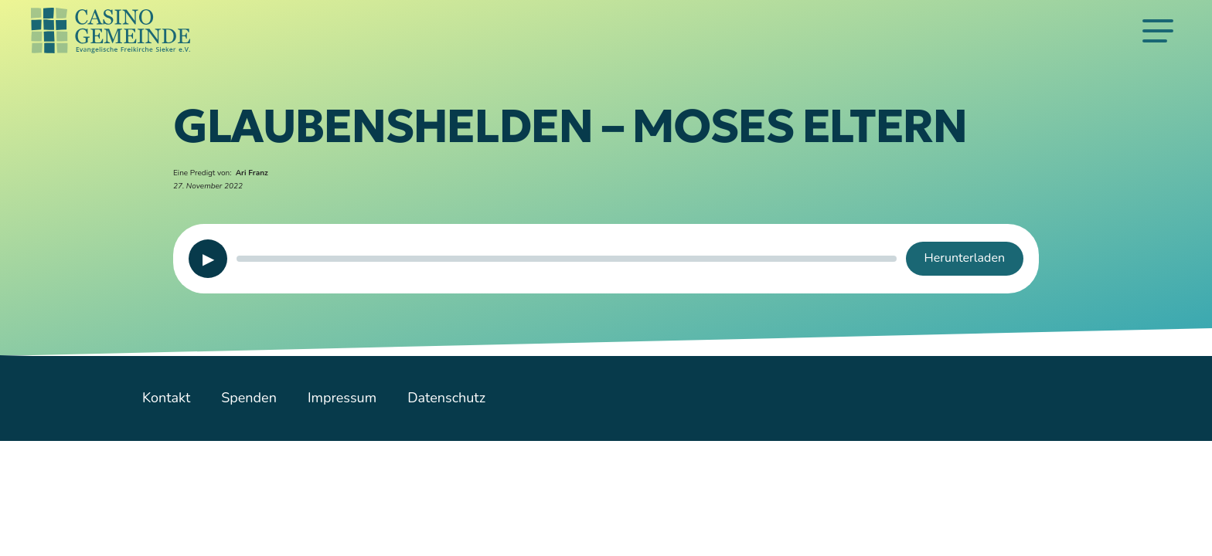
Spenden (249, 397)
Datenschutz (446, 397)
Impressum (342, 397)
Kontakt (166, 397)
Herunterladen (964, 257)
